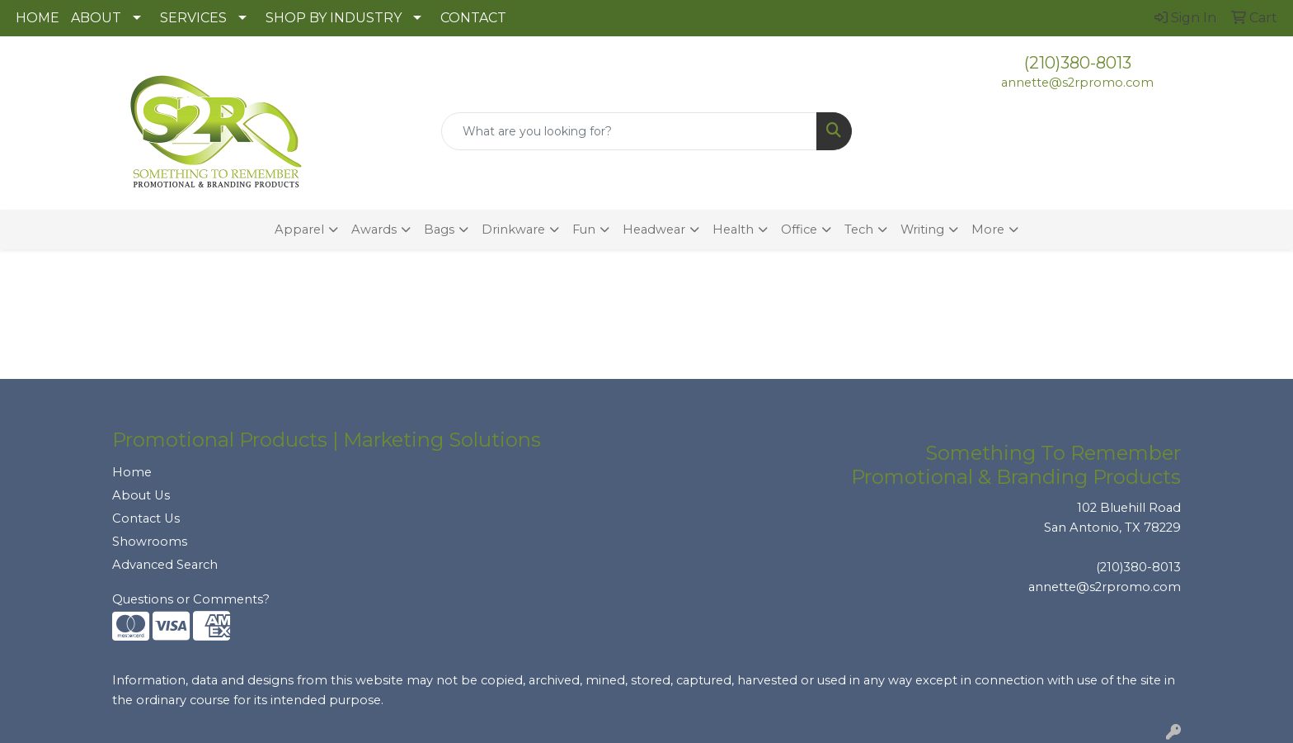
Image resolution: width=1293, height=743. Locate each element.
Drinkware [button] (513, 229)
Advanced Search (165, 564)
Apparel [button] (299, 229)
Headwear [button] (654, 229)
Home (132, 472)
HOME (37, 18)
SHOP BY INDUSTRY (334, 18)
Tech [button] (858, 229)
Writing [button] (922, 229)
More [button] (987, 229)
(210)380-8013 (1077, 63)
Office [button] (799, 229)
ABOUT (96, 18)
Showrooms (149, 541)
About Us (141, 495)
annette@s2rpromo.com (1077, 82)
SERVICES (193, 18)
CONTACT (473, 18)
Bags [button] (439, 229)
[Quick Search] (629, 131)
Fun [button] (583, 229)
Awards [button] (374, 229)
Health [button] (733, 229)
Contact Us (146, 518)
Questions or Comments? (191, 599)
